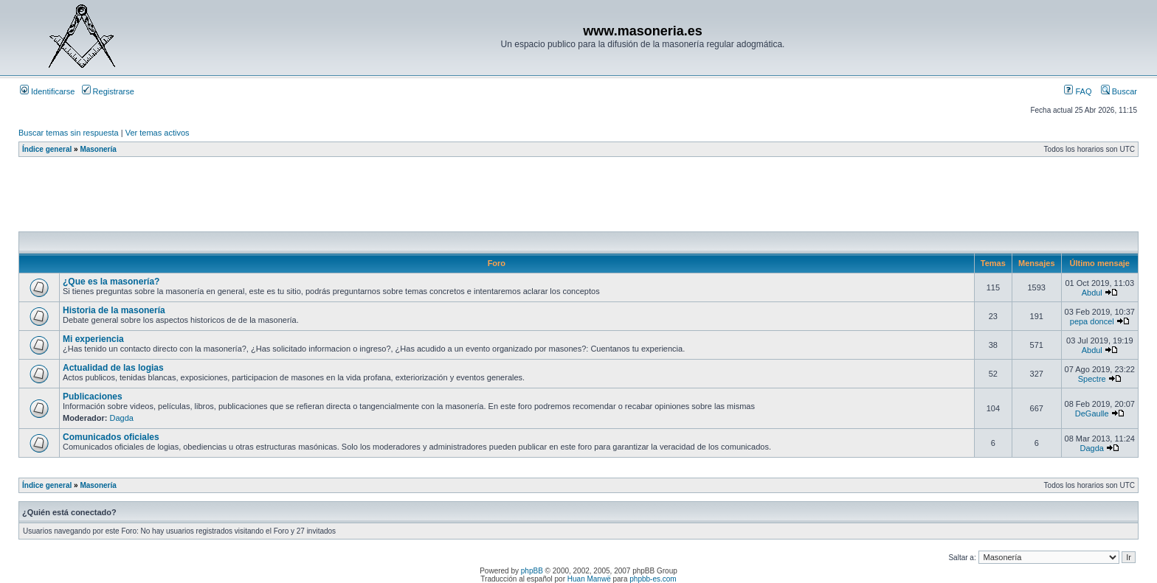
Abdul (1092, 292)
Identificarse (47, 91)
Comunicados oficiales (111, 437)
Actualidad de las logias (113, 368)
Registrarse (108, 91)
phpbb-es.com (652, 579)
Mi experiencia (93, 339)
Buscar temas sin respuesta (68, 132)
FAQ (1077, 91)
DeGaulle (1092, 413)
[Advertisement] (287, 198)
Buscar (1119, 91)
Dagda (122, 417)
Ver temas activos (157, 132)
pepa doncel (1092, 321)
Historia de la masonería (114, 310)
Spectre (1092, 378)
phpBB (532, 571)
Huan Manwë (589, 579)
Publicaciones (92, 396)
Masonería (98, 149)
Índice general (47, 149)
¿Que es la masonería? (111, 281)
